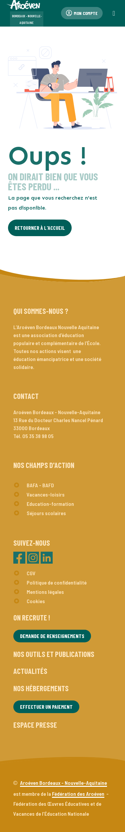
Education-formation (50, 504)
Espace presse (35, 724)
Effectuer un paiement (46, 706)
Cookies (36, 601)
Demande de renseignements (52, 636)
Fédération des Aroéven (78, 793)
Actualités (30, 671)
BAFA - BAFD (40, 485)
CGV (31, 573)
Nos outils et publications (53, 654)
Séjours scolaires (46, 513)
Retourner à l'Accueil (40, 228)
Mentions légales (45, 592)
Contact (26, 396)
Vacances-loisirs (46, 494)
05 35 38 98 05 (38, 436)
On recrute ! (31, 617)
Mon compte (82, 13)
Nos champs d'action (43, 465)
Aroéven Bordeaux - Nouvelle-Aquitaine (63, 783)
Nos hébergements (41, 688)
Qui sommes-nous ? (40, 311)
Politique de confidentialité (57, 582)
